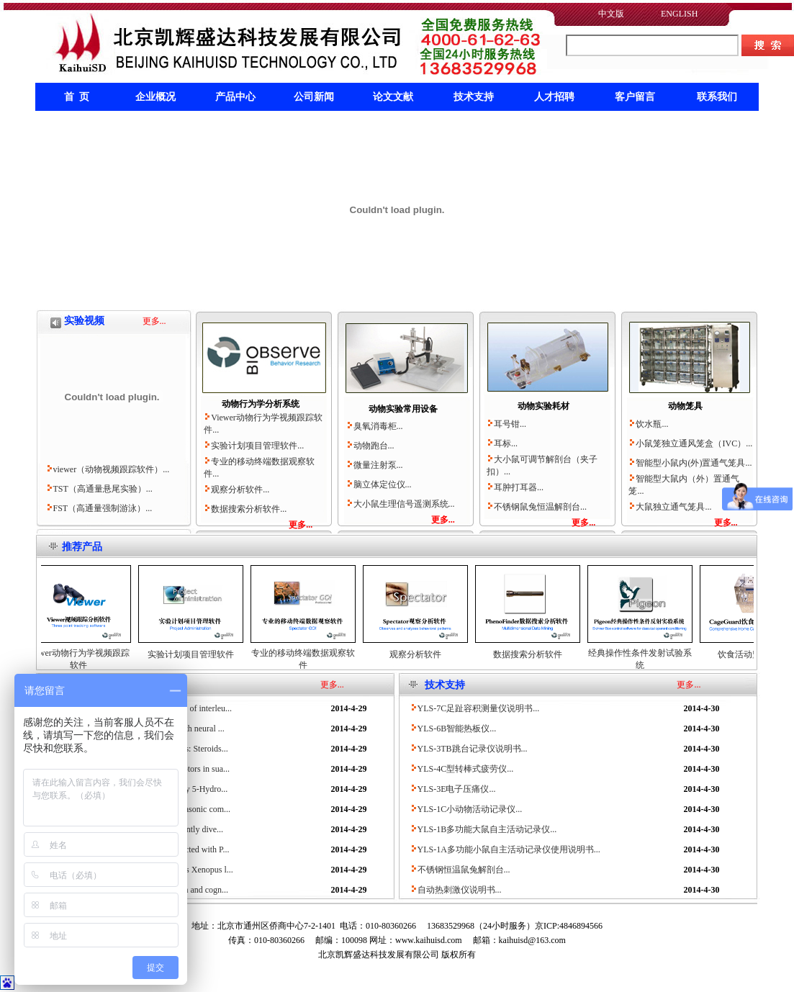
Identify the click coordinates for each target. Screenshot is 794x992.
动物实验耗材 (543, 406)
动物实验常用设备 (403, 409)
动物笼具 (685, 406)
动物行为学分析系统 (260, 404)
